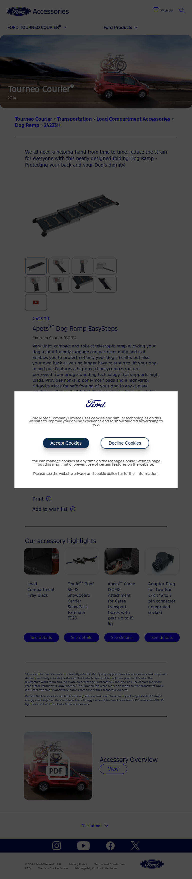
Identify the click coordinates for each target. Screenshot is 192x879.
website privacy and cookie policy (88, 474)
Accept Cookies (66, 443)
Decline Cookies (124, 443)
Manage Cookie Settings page (134, 461)
